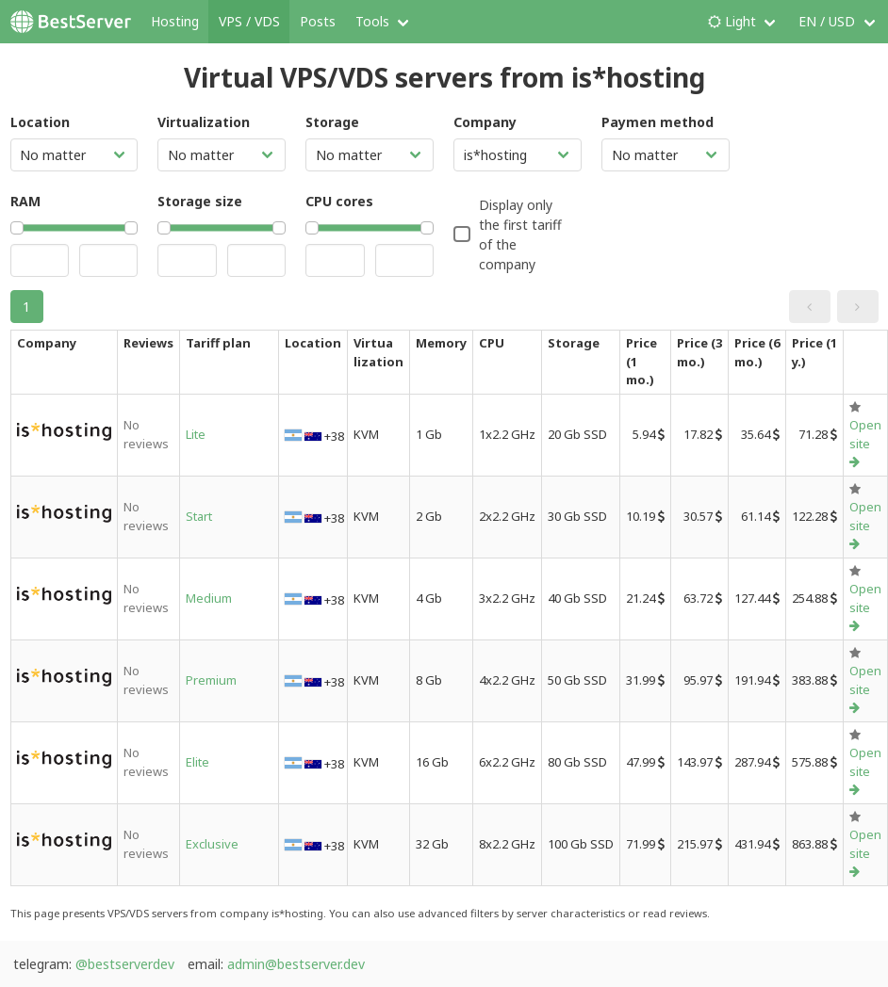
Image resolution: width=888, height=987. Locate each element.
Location (40, 122)
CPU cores (339, 201)
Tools (372, 21)
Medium (209, 598)
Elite (197, 761)
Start (199, 516)
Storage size (199, 201)
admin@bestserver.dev (296, 964)
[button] (809, 306)
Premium (211, 679)
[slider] (17, 228)
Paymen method (657, 122)
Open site (865, 442)
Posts (318, 21)
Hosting (175, 21)
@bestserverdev (124, 964)
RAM (25, 201)
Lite (196, 434)
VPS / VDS (249, 21)
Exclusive (212, 843)
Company (485, 122)
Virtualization (203, 122)
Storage (332, 122)
